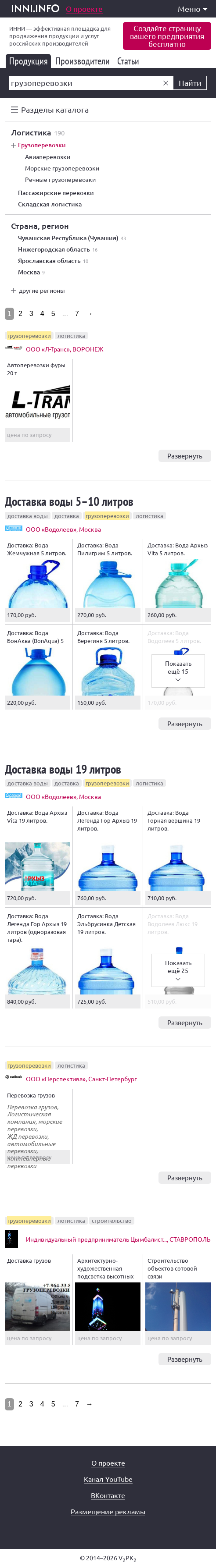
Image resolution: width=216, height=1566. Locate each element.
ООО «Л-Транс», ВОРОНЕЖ (65, 349)
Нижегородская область (57, 249)
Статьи (129, 61)
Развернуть (184, 455)
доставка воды (27, 515)
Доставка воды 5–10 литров (69, 501)
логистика (71, 335)
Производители (84, 61)
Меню (193, 8)
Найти (190, 82)
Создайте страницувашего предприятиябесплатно (167, 35)
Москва (31, 272)
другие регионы (42, 290)
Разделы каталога (55, 109)
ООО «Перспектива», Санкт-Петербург (81, 1079)
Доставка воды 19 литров (63, 769)
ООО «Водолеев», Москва (63, 529)
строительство (112, 1220)
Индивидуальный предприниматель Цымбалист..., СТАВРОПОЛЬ (118, 1239)
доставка (66, 515)
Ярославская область (53, 260)
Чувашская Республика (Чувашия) (72, 237)
